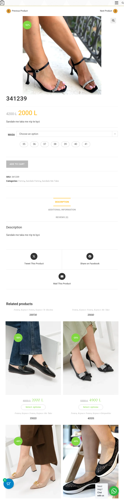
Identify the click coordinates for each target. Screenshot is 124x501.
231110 (91, 314)
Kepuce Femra (27, 310)
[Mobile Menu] (117, 3)
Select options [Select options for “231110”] (90, 407)
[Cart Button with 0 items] (8, 484)
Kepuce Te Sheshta (44, 310)
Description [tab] (62, 202)
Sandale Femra (33, 181)
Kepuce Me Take (101, 310)
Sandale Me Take (50, 181)
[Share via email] (62, 279)
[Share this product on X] (34, 259)
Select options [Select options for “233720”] (33, 407)
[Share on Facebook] (90, 259)
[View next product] (115, 11)
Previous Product (20, 11)
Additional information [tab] (62, 209)
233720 (33, 314)
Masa (11, 134)
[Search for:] (121, 3)
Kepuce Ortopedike (101, 413)
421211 (91, 418)
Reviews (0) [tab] (62, 217)
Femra (21, 181)
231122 (33, 418)
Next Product (106, 11)
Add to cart (17, 164)
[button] (113, 20)
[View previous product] (8, 11)
